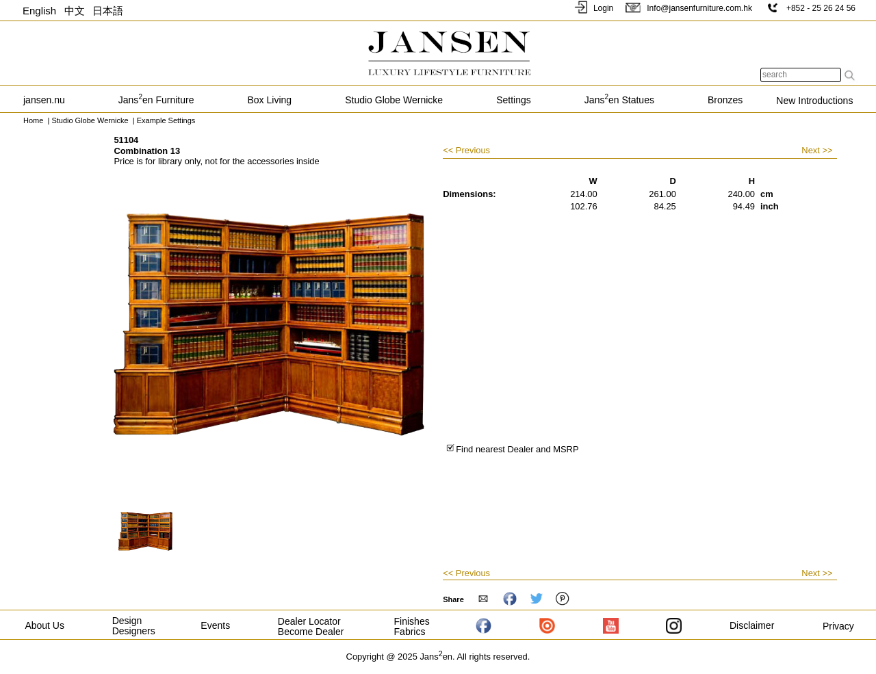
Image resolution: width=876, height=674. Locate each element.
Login (593, 8)
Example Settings (167, 120)
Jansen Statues (619, 99)
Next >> (816, 150)
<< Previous (466, 150)
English (39, 10)
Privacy (838, 626)
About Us (44, 625)
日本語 (107, 10)
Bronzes (725, 99)
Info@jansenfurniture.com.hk (688, 8)
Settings (513, 99)
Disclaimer (752, 625)
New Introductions (814, 100)
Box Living (270, 99)
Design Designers (133, 625)
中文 (74, 10)
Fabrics (410, 631)
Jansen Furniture (156, 99)
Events (215, 625)
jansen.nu (44, 99)
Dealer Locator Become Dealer (311, 626)
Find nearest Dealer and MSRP (512, 449)
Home (33, 120)
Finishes (412, 621)
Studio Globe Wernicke (394, 99)
